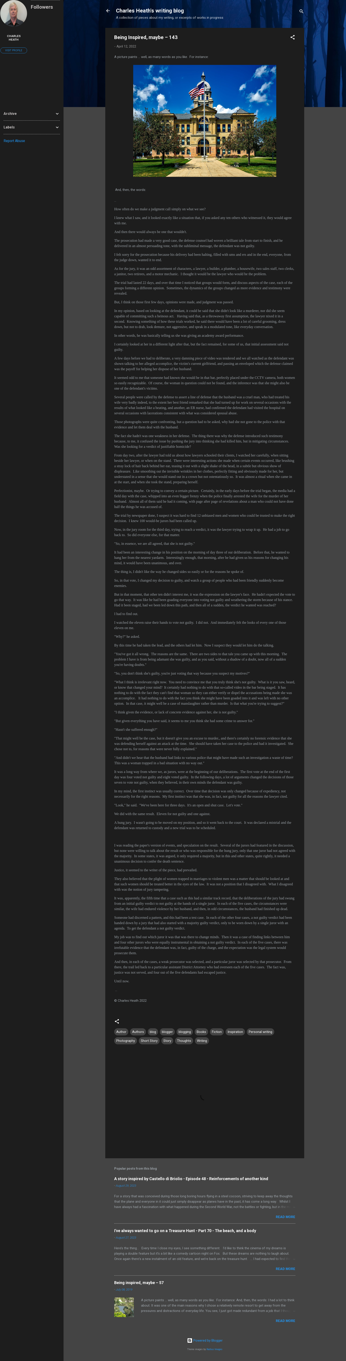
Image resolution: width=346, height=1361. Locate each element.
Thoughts (184, 1041)
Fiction (217, 1032)
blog (153, 1032)
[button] (292, 38)
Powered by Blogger (205, 1340)
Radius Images (214, 1349)
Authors (138, 1032)
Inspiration (235, 1032)
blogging (185, 1032)
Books (201, 1032)
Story (167, 1041)
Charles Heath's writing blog (150, 11)
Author (121, 1032)
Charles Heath (14, 37)
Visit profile (13, 50)
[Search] (301, 12)
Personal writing (260, 1032)
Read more (285, 1217)
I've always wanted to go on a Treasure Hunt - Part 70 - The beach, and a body (185, 1230)
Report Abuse (14, 141)
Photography (125, 1041)
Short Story (149, 1041)
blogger (167, 1032)
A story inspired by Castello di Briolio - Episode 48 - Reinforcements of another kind (191, 1178)
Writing (202, 1041)
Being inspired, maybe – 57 (139, 1282)
